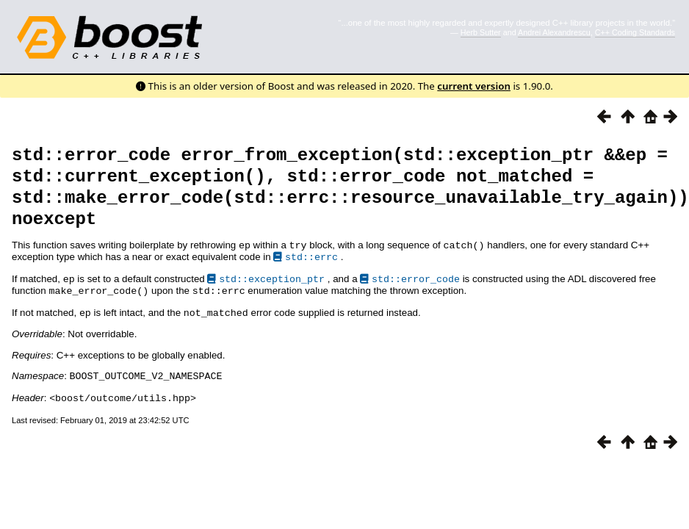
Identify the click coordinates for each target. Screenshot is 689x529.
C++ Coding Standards (635, 32)
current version (474, 86)
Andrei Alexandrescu (554, 32)
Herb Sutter (481, 32)
